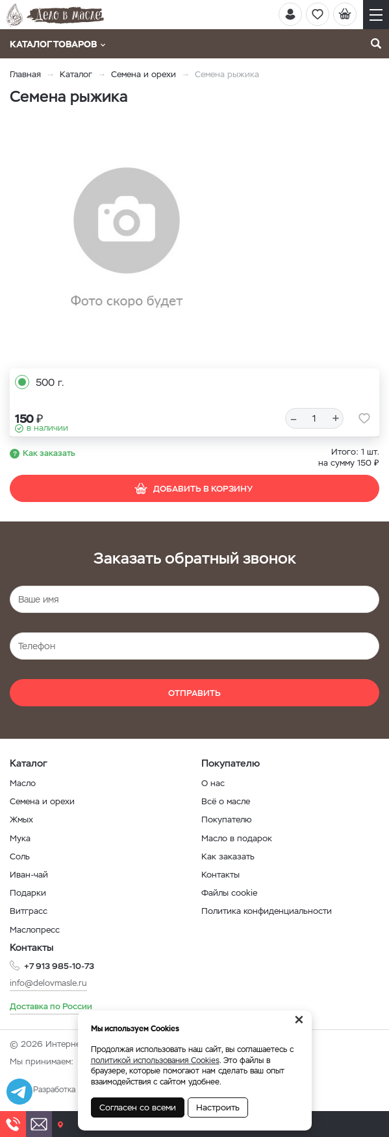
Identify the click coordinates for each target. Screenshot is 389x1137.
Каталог (76, 74)
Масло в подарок (236, 838)
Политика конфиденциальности (266, 910)
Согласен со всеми (137, 1107)
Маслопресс (35, 929)
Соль (20, 856)
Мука (20, 838)
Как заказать (49, 453)
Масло (23, 783)
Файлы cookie (229, 892)
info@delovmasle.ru (48, 982)
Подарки (28, 892)
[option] (127, 238)
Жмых (21, 819)
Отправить (194, 693)
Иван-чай (29, 874)
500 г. (50, 382)
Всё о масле (225, 801)
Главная (25, 74)
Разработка (54, 1090)
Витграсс (28, 910)
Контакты (220, 874)
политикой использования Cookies (155, 1060)
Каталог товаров (57, 44)
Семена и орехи (143, 74)
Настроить (218, 1107)
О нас (213, 783)
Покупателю (226, 819)
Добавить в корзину (193, 488)
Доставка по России (51, 1006)
